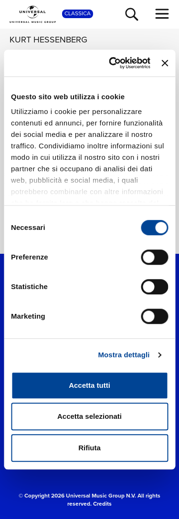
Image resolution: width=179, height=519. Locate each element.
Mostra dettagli (123, 355)
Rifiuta (89, 448)
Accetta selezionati (89, 416)
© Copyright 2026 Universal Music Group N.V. (77, 495)
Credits (102, 503)
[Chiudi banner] (164, 63)
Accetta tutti (89, 385)
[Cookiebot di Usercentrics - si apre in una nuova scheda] (112, 63)
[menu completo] (162, 14)
